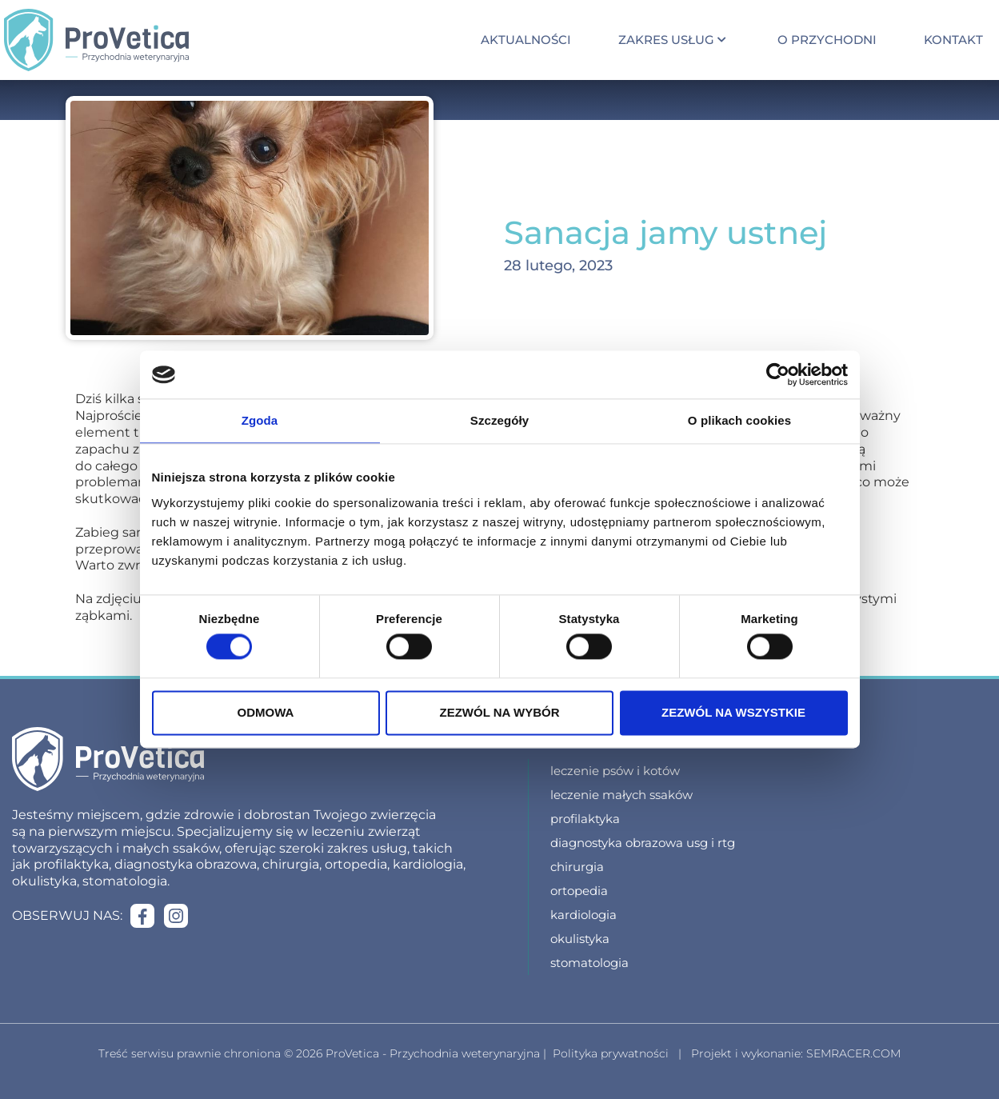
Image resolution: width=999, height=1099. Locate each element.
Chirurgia (577, 866)
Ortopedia (579, 890)
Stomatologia (589, 962)
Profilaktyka (585, 818)
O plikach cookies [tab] (739, 420)
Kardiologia (583, 914)
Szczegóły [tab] (499, 420)
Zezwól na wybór (500, 712)
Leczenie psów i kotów (615, 770)
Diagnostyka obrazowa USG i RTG (642, 842)
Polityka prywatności (611, 1053)
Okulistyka (579, 938)
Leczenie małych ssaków (621, 794)
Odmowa (266, 712)
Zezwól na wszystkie (733, 712)
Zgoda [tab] (260, 420)
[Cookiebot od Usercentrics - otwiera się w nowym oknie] (778, 374)
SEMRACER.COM (853, 1053)
